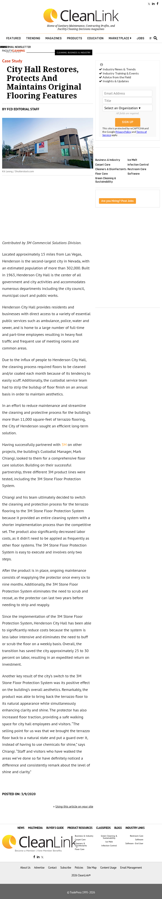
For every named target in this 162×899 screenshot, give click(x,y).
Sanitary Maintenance (71, 25)
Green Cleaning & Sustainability (105, 180)
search (155, 38)
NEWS (20, 828)
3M (64, 444)
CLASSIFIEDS (103, 828)
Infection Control (138, 164)
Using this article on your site (74, 806)
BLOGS (118, 828)
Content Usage (108, 867)
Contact (52, 867)
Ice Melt (132, 160)
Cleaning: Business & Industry (74, 52)
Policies (79, 867)
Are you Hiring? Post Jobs (117, 200)
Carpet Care (102, 164)
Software (134, 173)
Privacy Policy (123, 131)
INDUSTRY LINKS (135, 828)
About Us (25, 867)
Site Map (92, 867)
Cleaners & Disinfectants (111, 169)
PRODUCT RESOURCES (79, 828)
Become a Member (25, 850)
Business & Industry (107, 160)
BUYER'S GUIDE (55, 828)
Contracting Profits (97, 25)
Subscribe (65, 867)
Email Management (131, 867)
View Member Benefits (49, 850)
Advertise (39, 867)
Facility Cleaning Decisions (74, 29)
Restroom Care (137, 169)
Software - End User (134, 843)
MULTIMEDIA (35, 828)
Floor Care (101, 173)
